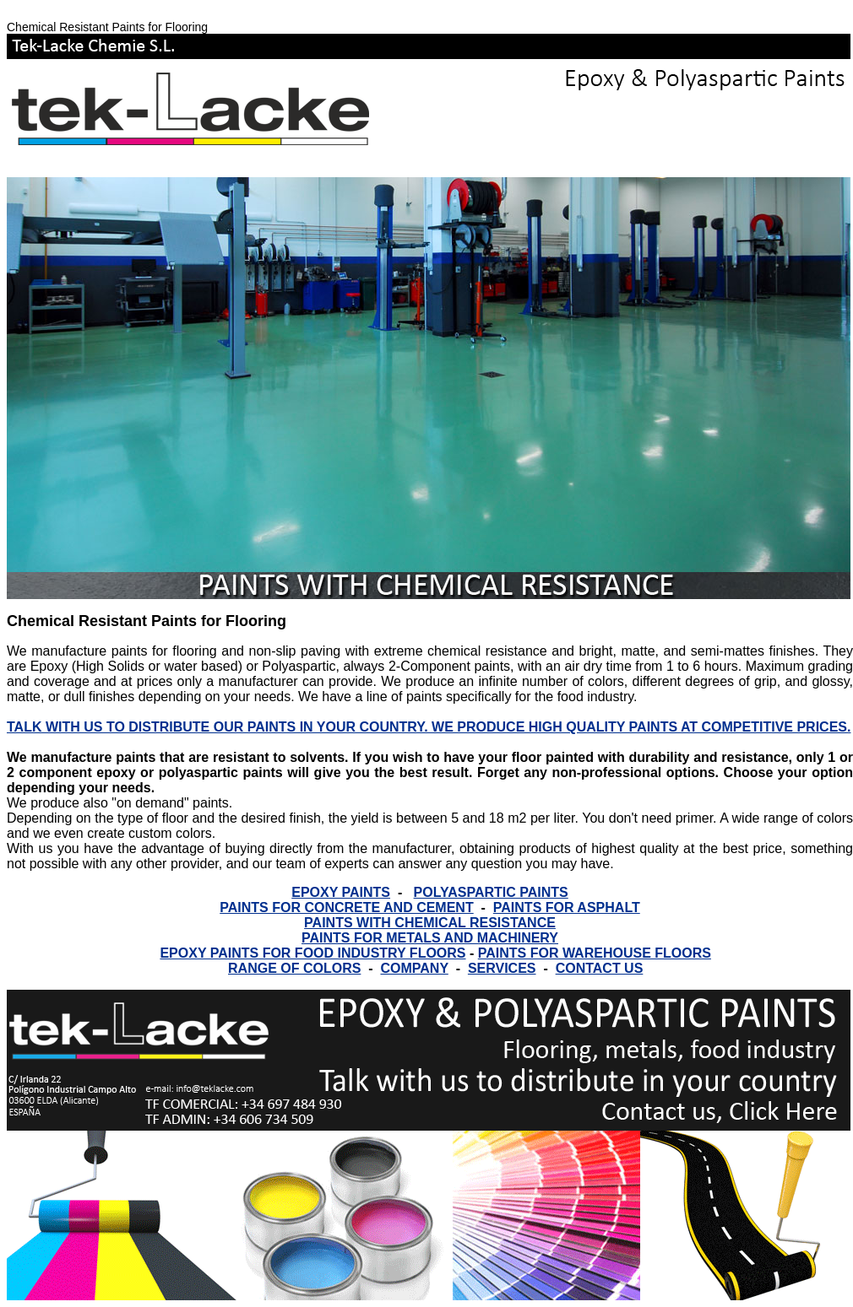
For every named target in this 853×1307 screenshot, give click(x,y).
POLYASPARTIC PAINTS (491, 892)
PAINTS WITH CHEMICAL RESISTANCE (430, 922)
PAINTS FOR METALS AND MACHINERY (430, 938)
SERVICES (502, 968)
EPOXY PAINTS (340, 892)
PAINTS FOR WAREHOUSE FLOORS (594, 953)
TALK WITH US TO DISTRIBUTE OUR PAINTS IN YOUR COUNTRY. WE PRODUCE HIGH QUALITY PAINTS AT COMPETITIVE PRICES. (428, 727)
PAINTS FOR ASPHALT (566, 907)
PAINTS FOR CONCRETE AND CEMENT (346, 907)
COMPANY (414, 968)
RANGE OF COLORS (294, 968)
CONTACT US (600, 968)
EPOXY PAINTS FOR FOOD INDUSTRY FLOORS (312, 953)
